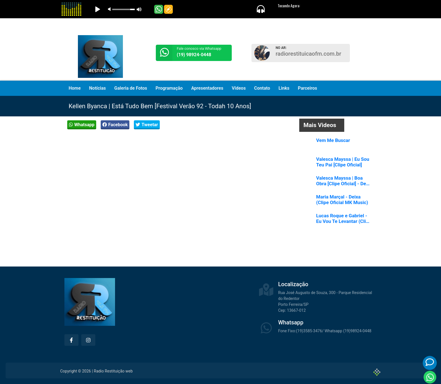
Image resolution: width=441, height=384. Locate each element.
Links (283, 88)
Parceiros (307, 88)
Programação (169, 88)
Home (75, 88)
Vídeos (239, 88)
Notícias (97, 88)
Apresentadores (207, 88)
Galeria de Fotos (130, 88)
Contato (262, 88)
